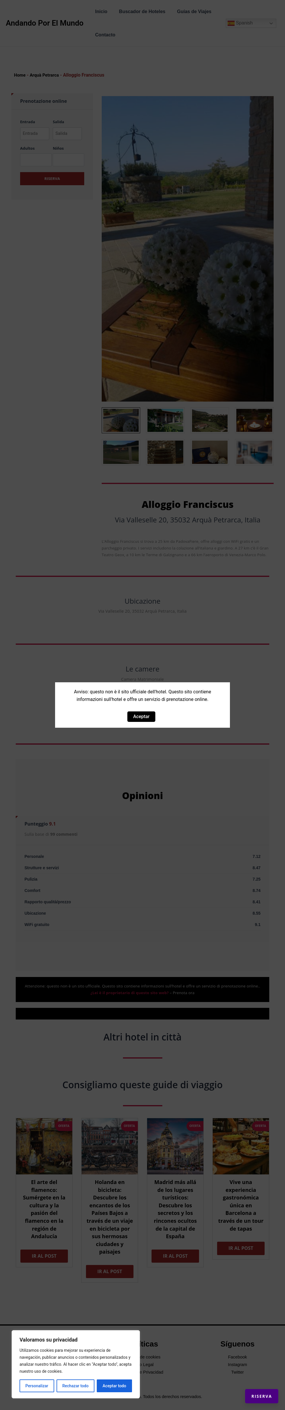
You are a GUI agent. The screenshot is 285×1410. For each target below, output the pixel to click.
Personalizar (36, 1386)
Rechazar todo (75, 1386)
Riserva (255, 1389)
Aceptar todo (114, 1386)
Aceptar (141, 716)
